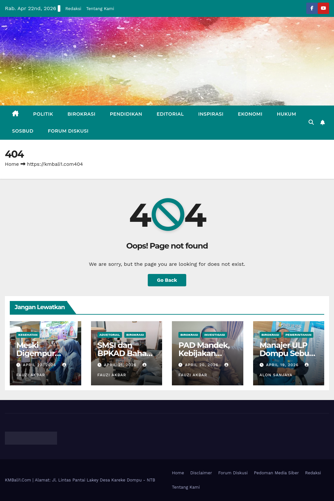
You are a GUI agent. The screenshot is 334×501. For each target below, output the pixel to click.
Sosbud (23, 131)
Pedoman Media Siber (276, 472)
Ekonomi (250, 114)
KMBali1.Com (19, 480)
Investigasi (214, 334)
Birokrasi (82, 114)
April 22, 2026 (40, 365)
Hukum (286, 114)
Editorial (170, 114)
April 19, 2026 (283, 365)
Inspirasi (211, 114)
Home (12, 164)
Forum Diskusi (68, 131)
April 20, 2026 (202, 365)
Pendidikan (126, 114)
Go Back (167, 280)
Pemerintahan (298, 334)
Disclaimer (201, 472)
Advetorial (109, 334)
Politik (43, 114)
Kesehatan (28, 334)
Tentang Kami (100, 8)
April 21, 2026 (121, 365)
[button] (311, 122)
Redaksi (73, 8)
